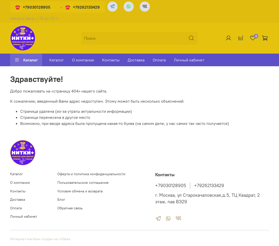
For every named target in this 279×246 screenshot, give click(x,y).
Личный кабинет (189, 59)
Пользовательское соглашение (83, 182)
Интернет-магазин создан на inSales (40, 239)
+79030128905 (36, 7)
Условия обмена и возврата (80, 191)
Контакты (111, 59)
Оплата (159, 59)
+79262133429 (86, 7)
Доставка (136, 59)
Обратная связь (70, 208)
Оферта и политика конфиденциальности (91, 174)
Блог (61, 199)
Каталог (26, 59)
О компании (83, 59)
